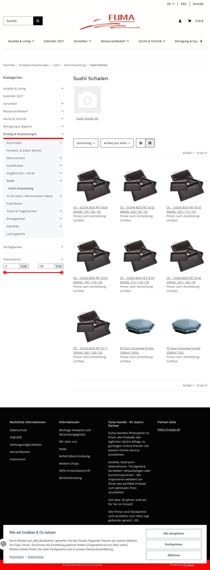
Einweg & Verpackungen (20, 134)
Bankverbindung (70, 478)
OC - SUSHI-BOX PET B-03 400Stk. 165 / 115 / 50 (184, 209)
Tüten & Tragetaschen (22, 211)
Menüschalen (16, 158)
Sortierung (83, 143)
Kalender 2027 (13, 96)
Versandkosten (20, 452)
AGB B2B (16, 437)
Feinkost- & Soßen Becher (24, 150)
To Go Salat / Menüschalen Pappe (30, 196)
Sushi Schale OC (87, 118)
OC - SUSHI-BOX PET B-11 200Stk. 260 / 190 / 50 (90, 350)
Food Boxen (14, 203)
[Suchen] (18, 20)
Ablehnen (173, 555)
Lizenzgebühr (16, 234)
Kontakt (198, 4)
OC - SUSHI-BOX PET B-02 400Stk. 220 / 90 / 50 (137, 209)
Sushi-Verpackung (20, 188)
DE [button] (169, 4)
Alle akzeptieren (173, 534)
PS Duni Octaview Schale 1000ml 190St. (137, 350)
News (63, 449)
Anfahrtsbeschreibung (74, 456)
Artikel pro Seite (115, 143)
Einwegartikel (16, 219)
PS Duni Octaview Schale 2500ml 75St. (183, 350)
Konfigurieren (173, 544)
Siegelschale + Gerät (20, 173)
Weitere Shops (69, 463)
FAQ (183, 4)
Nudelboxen (15, 166)
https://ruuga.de (169, 429)
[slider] (5, 273)
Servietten (10, 104)
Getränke (13, 226)
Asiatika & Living (14, 88)
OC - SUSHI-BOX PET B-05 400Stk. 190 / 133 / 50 (90, 280)
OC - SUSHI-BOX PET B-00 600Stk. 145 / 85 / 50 (90, 209)
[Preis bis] (46, 266)
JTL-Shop (189, 565)
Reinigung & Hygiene (17, 126)
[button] (180, 21)
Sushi (10, 181)
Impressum (17, 557)
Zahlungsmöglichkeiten (26, 445)
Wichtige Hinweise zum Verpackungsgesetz (75, 432)
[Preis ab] (11, 266)
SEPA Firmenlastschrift (74, 471)
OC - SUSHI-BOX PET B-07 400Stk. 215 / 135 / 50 (137, 280)
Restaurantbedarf (15, 111)
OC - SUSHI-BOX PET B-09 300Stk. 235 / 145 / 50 (184, 280)
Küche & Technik (14, 119)
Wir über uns (68, 441)
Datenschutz (36, 557)
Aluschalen (14, 143)
